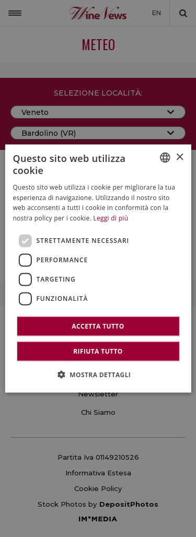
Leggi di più (110, 218)
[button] (98, 374)
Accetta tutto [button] (98, 325)
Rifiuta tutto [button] (98, 350)
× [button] (179, 157)
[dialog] (98, 269)
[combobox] (165, 158)
